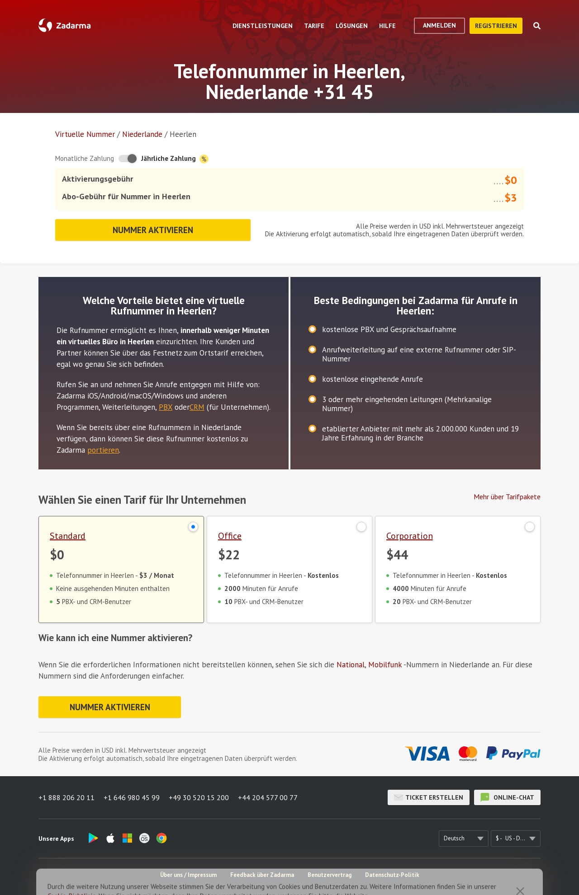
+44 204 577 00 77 (268, 797)
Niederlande (142, 134)
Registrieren (496, 26)
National (351, 665)
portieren (103, 450)
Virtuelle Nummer (85, 134)
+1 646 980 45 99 (132, 797)
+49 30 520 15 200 (199, 797)
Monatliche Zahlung (84, 158)
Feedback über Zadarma (262, 875)
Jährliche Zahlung (175, 159)
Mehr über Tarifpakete (507, 496)
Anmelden (439, 25)
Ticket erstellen (428, 797)
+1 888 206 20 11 (66, 797)
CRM (197, 407)
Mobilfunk (385, 665)
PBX (165, 407)
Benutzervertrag (329, 875)
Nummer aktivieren (153, 230)
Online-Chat (507, 797)
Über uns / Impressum (188, 875)
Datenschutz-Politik (392, 875)
